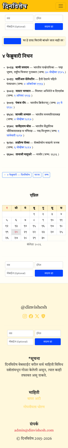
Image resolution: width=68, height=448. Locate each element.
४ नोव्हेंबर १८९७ (22, 119)
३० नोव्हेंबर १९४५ (54, 72)
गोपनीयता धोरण (34, 407)
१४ (25, 226)
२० (16, 232)
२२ (34, 232)
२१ (25, 232)
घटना (37, 175)
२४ (52, 232)
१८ (61, 226)
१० (52, 220)
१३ (16, 226)
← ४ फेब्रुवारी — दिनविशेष (17, 175)
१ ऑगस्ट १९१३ (22, 95)
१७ (52, 226)
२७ (16, 238)
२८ (25, 238)
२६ (7, 238)
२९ (34, 238)
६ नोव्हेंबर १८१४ (22, 147)
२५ (61, 232)
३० (43, 238)
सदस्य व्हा (49, 27)
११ (61, 220)
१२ (6, 226)
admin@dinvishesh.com (34, 430)
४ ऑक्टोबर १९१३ (33, 84)
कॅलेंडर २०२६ (34, 244)
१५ (34, 226)
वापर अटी (34, 399)
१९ (6, 232)
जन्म (46, 175)
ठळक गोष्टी (12, 41)
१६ (43, 226)
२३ (43, 232)
